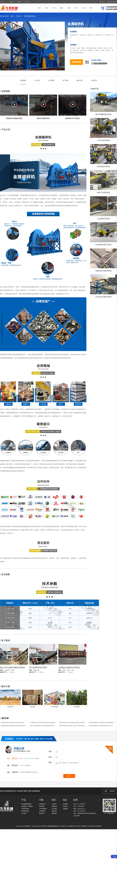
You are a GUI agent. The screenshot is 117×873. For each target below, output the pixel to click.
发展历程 (54, 806)
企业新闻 (65, 804)
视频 (61, 8)
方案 (76, 8)
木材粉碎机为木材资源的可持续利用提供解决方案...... (43, 723)
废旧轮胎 (41, 813)
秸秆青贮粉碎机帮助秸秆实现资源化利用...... (13, 722)
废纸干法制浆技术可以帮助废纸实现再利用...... (43, 725)
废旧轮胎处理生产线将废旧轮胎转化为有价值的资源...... (72, 723)
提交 (69, 776)
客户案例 (65, 80)
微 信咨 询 (87, 62)
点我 (114, 856)
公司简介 (54, 804)
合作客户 (27, 1)
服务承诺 (54, 811)
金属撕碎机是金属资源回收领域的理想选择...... (14, 725)
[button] (28, 68)
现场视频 (23, 80)
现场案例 (19, 1)
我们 (46, 8)
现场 (68, 8)
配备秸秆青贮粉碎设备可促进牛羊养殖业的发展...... (72, 726)
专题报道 (65, 808)
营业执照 (98, 826)
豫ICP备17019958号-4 (76, 826)
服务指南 (54, 813)
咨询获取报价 (76, 62)
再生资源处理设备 (30, 16)
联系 (91, 8)
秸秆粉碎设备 (25, 811)
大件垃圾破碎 (43, 808)
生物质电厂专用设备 (27, 806)
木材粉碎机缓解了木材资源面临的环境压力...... (101, 725)
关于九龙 (2, 1)
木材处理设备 (25, 808)
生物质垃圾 (42, 804)
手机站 (102, 1)
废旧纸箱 (41, 806)
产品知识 (65, 806)
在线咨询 (94, 80)
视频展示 (11, 1)
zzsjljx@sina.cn (81, 808)
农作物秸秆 (42, 811)
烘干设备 (23, 813)
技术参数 (51, 80)
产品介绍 (37, 80)
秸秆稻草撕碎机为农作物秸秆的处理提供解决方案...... (102, 723)
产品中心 (19, 16)
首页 (39, 8)
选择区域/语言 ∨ (112, 1)
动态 (83, 8)
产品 (54, 8)
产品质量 (54, 808)
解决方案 (80, 80)
